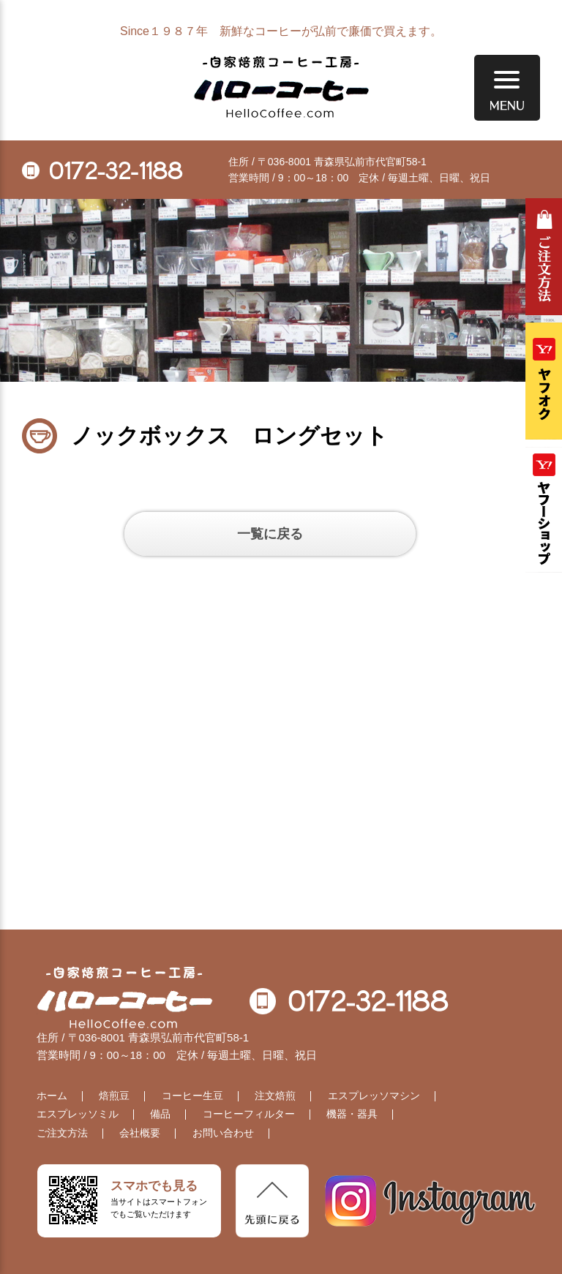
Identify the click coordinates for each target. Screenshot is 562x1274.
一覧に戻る (270, 534)
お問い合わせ (223, 1133)
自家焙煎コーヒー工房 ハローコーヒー (281, 87)
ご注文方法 (543, 256)
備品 (160, 1114)
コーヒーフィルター (249, 1114)
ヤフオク (543, 381)
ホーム (52, 1095)
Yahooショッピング (543, 510)
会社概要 (139, 1133)
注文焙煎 (275, 1095)
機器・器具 (352, 1114)
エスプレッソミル (78, 1114)
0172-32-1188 (102, 170)
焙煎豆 (114, 1095)
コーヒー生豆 (192, 1095)
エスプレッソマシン (374, 1095)
